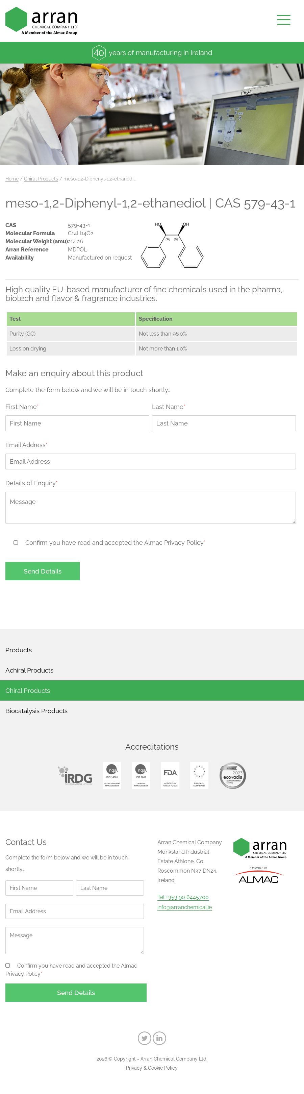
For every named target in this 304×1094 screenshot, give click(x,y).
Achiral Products (29, 670)
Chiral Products (41, 178)
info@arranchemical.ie (184, 907)
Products (18, 650)
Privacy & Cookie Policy (152, 1068)
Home (12, 178)
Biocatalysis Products (36, 710)
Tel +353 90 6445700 (183, 897)
